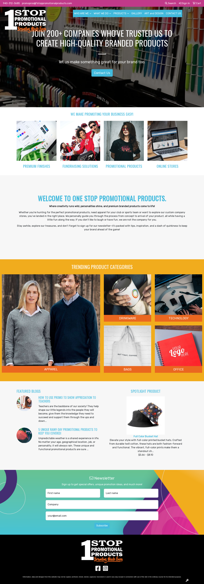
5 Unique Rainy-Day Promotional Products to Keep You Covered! (67, 431)
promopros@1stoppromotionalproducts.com (47, 3)
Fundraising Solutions (80, 166)
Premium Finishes (36, 166)
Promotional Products (124, 166)
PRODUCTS (119, 13)
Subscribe (102, 525)
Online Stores (167, 166)
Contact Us (102, 73)
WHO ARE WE (81, 13)
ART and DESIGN (153, 13)
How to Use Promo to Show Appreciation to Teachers (67, 399)
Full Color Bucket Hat (146, 436)
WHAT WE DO (101, 13)
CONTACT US (173, 13)
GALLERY (136, 13)
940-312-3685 (11, 3)
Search (170, 3)
